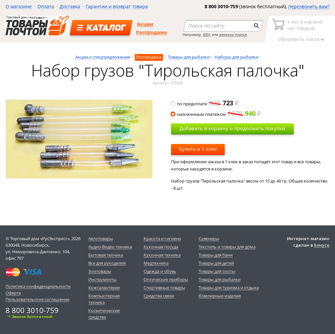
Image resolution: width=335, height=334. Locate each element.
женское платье (233, 34)
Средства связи (159, 296)
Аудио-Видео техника (110, 247)
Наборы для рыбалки (236, 57)
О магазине (19, 6)
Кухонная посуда (161, 247)
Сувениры (209, 238)
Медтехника (156, 263)
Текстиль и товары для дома (227, 247)
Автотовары (100, 238)
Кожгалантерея (104, 287)
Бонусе (321, 245)
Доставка (70, 6)
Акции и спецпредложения (102, 57)
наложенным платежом (216, 114)
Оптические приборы (166, 279)
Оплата (45, 6)
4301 (207, 34)
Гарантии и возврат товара (117, 6)
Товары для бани (216, 255)
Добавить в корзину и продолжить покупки (232, 128)
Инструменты (102, 279)
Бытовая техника (105, 255)
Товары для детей (216, 263)
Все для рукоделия (107, 263)
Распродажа (151, 32)
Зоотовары (99, 271)
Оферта (13, 293)
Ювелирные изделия (220, 296)
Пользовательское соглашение (37, 299)
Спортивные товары (164, 287)
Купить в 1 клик (198, 149)
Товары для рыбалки (189, 57)
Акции (145, 24)
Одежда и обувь (160, 271)
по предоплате (204, 104)
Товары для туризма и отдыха (229, 287)
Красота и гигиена (162, 238)
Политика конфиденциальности (38, 286)
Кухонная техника (162, 255)
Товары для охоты (217, 271)
